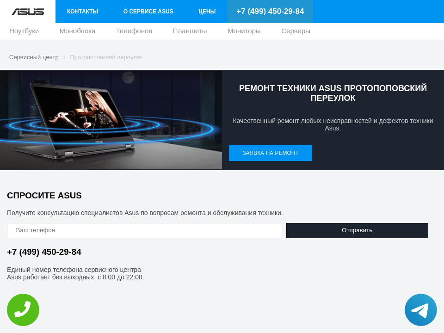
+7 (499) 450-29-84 (270, 11)
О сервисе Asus (148, 11)
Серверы (295, 33)
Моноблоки (78, 33)
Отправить (357, 230)
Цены (207, 11)
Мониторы (244, 33)
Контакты (82, 11)
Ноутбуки (24, 33)
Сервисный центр (34, 57)
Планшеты (190, 33)
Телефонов (134, 33)
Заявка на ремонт (270, 153)
